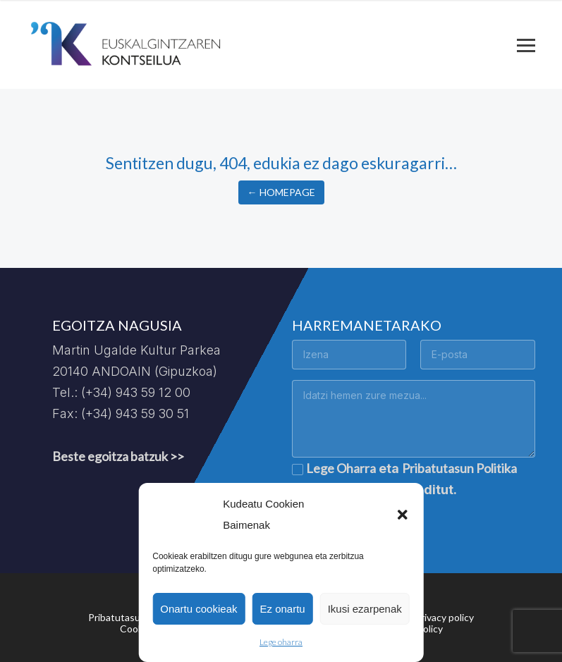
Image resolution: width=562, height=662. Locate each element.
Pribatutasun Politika (459, 468)
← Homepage (281, 192)
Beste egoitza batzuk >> (118, 456)
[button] (403, 515)
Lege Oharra (341, 468)
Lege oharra (281, 642)
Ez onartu (282, 609)
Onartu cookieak (198, 609)
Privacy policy (444, 617)
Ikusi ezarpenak (365, 609)
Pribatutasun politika (134, 617)
